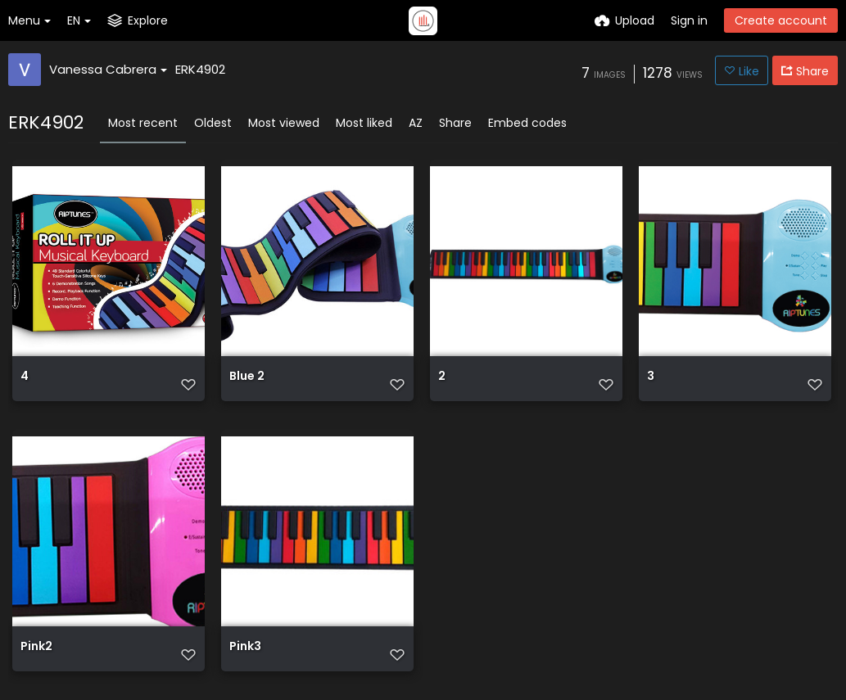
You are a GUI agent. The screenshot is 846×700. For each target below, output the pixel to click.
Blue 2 (247, 377)
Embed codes (527, 123)
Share (455, 123)
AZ (416, 123)
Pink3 (245, 647)
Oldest (213, 123)
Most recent (143, 123)
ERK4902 (200, 69)
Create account (781, 20)
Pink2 (36, 647)
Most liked (364, 123)
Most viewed (283, 123)
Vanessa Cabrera (108, 69)
